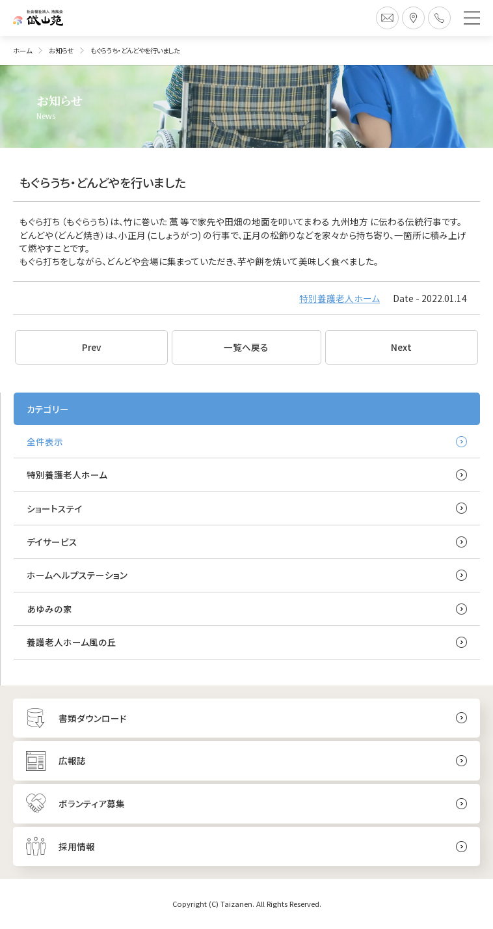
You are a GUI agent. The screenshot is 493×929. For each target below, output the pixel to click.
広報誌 (72, 760)
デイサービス (52, 541)
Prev (91, 347)
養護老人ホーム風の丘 (71, 641)
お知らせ (61, 50)
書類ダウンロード (93, 718)
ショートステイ (55, 508)
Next (401, 347)
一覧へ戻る (246, 347)
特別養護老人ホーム (339, 298)
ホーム (22, 50)
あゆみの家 (49, 608)
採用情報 (77, 846)
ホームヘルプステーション (77, 574)
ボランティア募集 (92, 803)
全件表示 (45, 441)
